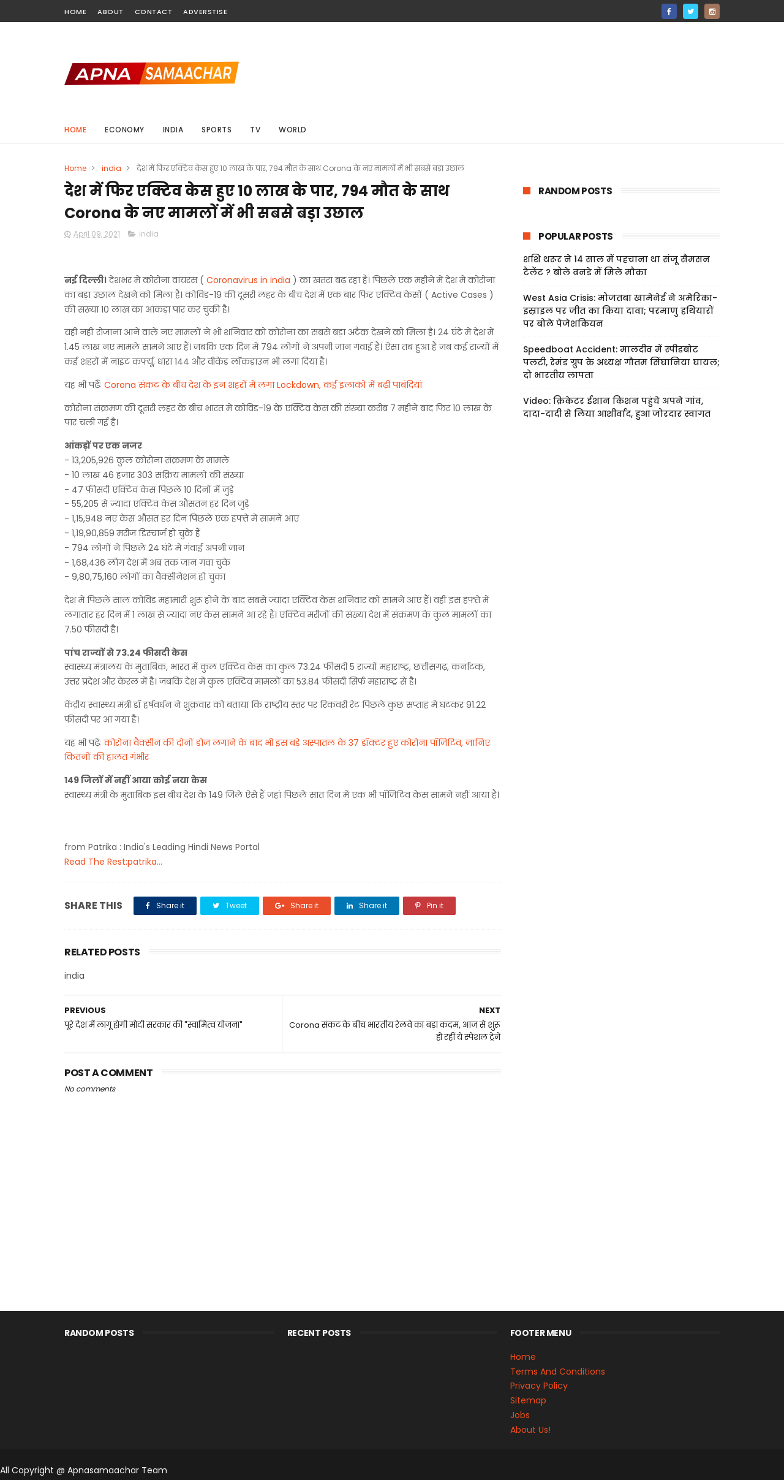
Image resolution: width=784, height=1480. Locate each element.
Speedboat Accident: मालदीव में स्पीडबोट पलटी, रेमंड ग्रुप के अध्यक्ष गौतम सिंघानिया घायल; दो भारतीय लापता (621, 362)
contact (154, 12)
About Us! (530, 1430)
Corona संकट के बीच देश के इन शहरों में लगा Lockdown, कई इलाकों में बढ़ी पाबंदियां (263, 385)
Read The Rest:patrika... (113, 862)
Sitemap (528, 1400)
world (293, 129)
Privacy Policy (539, 1385)
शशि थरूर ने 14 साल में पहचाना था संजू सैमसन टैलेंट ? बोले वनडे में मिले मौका (616, 265)
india (173, 129)
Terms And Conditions (557, 1371)
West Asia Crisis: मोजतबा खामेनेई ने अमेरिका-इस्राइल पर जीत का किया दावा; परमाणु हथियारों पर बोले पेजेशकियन (620, 311)
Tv (255, 129)
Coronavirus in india (248, 280)
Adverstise (205, 12)
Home (75, 129)
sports (217, 129)
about (110, 12)
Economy (125, 129)
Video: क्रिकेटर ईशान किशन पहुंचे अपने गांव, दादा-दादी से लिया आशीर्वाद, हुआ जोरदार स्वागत (616, 407)
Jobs (520, 1415)
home (75, 12)
